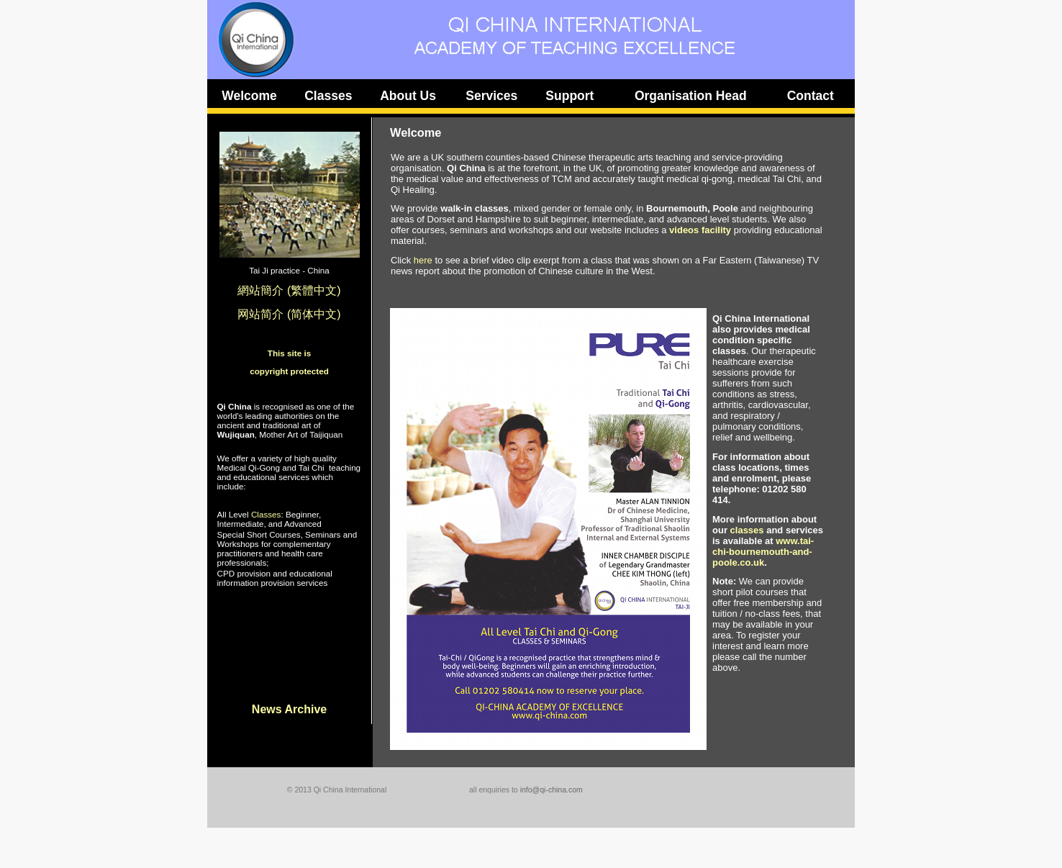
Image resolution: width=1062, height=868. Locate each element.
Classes (266, 514)
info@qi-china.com (551, 789)
